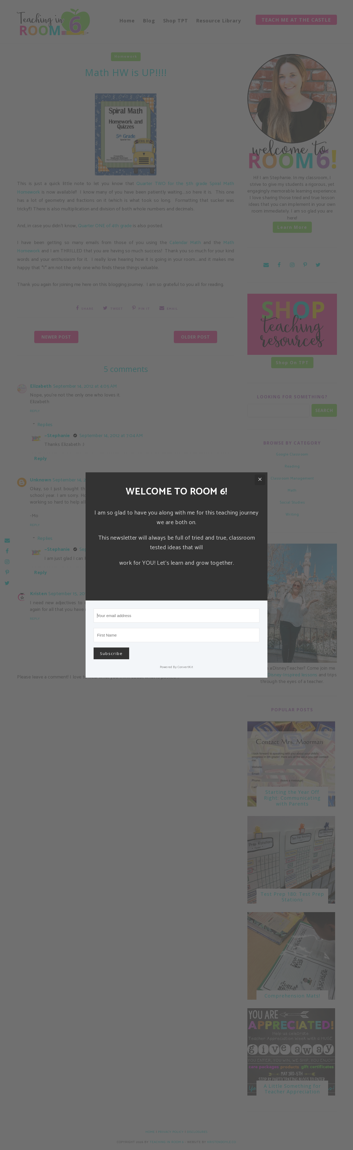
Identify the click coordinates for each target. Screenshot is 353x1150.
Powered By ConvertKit (176, 667)
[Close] (260, 479)
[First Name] (176, 635)
